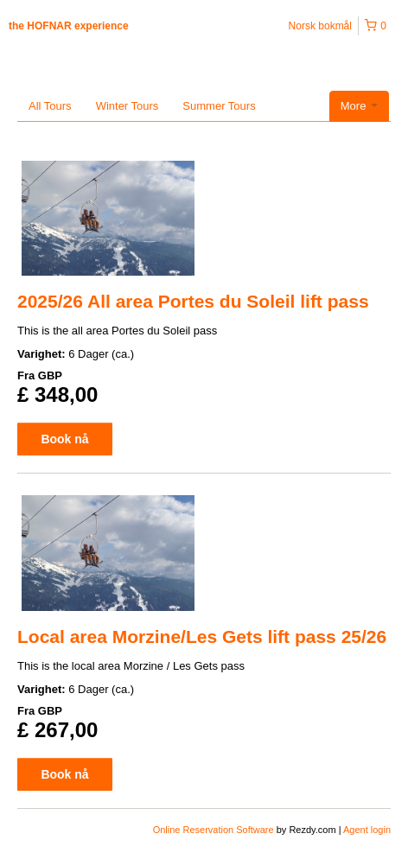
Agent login (367, 829)
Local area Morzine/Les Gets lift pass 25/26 (201, 636)
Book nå (64, 439)
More (359, 105)
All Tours (50, 105)
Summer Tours (218, 105)
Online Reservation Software (213, 829)
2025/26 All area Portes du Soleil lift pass (193, 301)
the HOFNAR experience (69, 26)
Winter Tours (127, 105)
